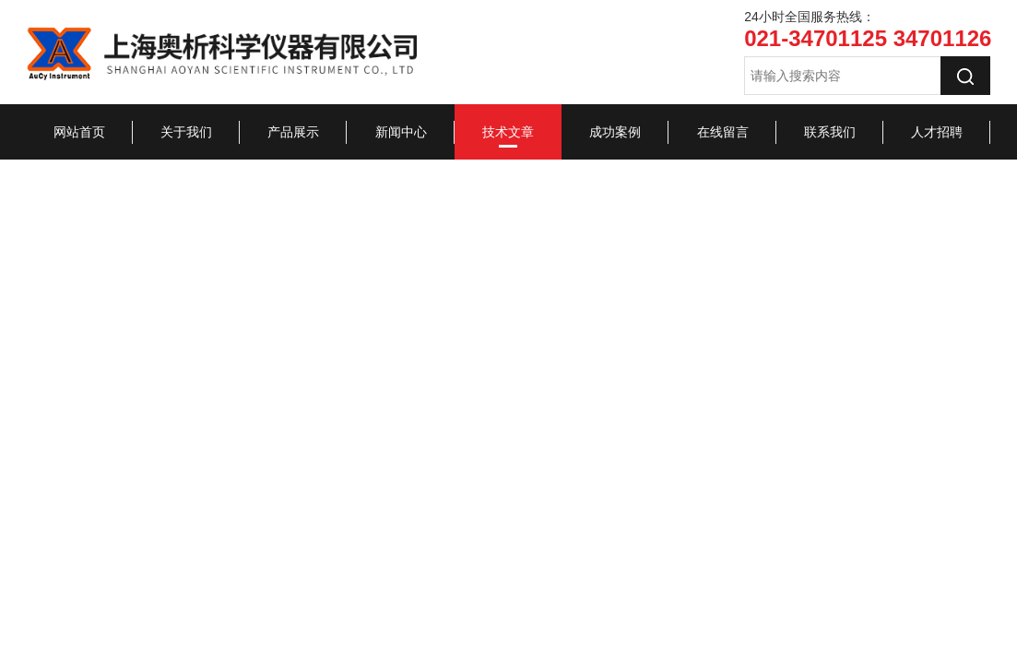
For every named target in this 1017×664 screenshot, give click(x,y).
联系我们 (830, 132)
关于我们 (186, 132)
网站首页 (79, 132)
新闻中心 (401, 132)
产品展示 (293, 132)
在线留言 (723, 132)
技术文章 (508, 132)
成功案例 (615, 132)
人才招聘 (937, 132)
